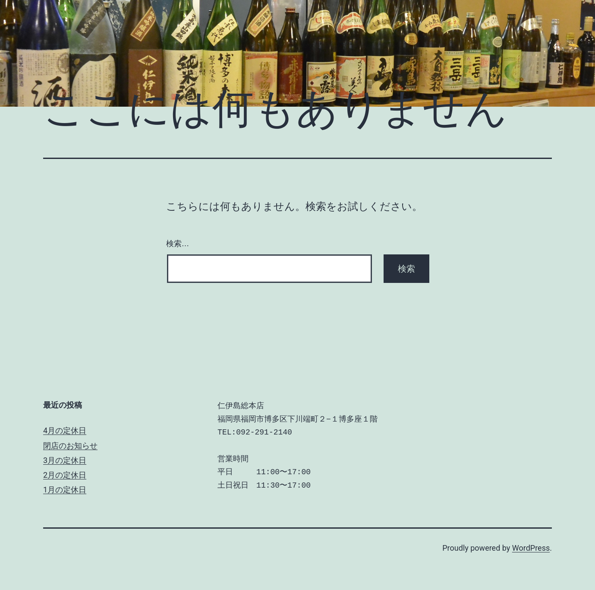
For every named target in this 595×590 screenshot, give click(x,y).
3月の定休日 (64, 460)
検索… (177, 243)
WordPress (531, 547)
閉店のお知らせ (70, 445)
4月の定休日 (64, 430)
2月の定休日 (64, 474)
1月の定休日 (64, 489)
